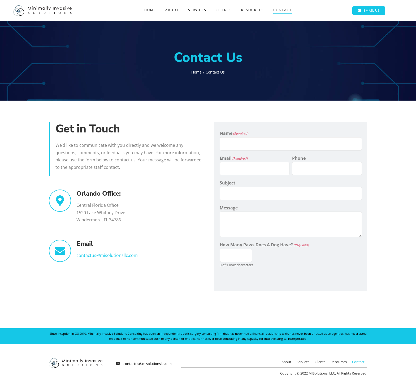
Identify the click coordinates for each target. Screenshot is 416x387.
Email (234, 158)
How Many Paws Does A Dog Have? (264, 245)
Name (234, 133)
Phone (299, 158)
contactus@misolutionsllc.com (107, 255)
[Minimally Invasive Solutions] (42, 7)
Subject (227, 183)
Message (229, 208)
